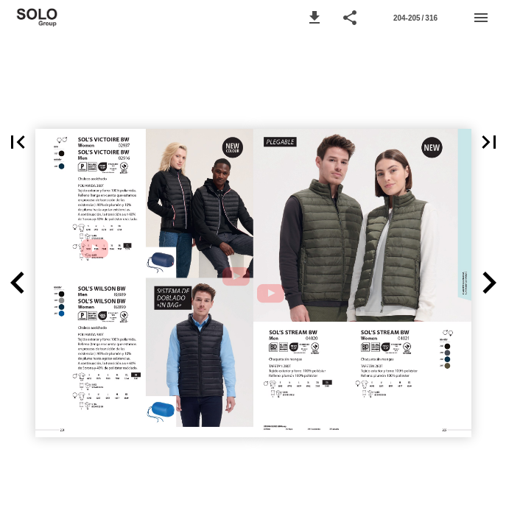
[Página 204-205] (415, 17)
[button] (314, 17)
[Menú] (481, 17)
